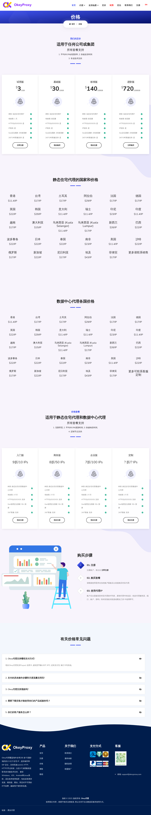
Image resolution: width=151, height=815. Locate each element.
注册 (138, 5)
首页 (74, 5)
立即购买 (131, 145)
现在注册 (94, 145)
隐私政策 (68, 764)
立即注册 (20, 145)
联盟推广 (68, 769)
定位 (119, 5)
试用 (112, 5)
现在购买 (57, 145)
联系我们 (129, 5)
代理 (81, 5)
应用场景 (93, 5)
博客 (41, 769)
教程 (41, 774)
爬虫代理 (11, 810)
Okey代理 (85, 798)
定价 (104, 5)
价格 (80, 24)
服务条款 (68, 758)
